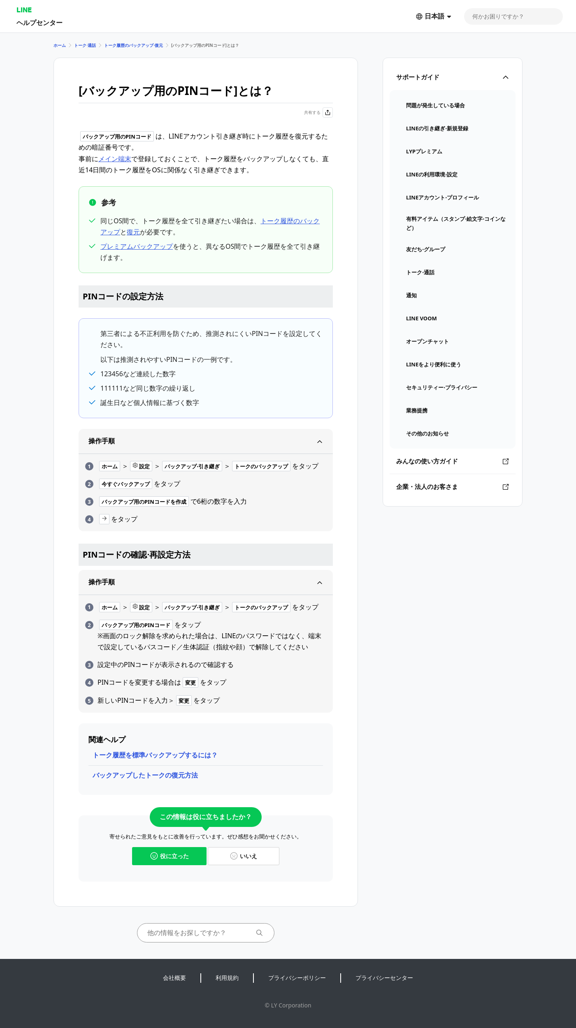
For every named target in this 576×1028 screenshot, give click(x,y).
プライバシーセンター (384, 978)
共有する (318, 112)
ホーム (59, 45)
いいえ (243, 856)
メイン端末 (114, 158)
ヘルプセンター (39, 22)
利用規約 (227, 978)
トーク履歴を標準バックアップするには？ (155, 754)
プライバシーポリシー (297, 978)
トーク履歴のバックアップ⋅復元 (133, 45)
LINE (24, 9)
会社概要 (174, 978)
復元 (133, 231)
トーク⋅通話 (85, 45)
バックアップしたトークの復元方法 (145, 775)
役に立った (169, 856)
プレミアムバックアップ (136, 246)
